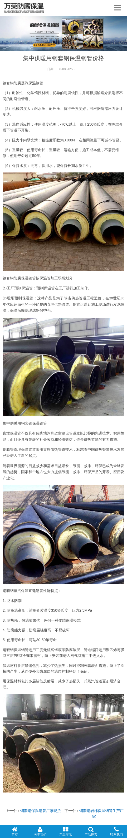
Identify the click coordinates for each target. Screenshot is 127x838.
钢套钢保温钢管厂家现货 (40, 811)
